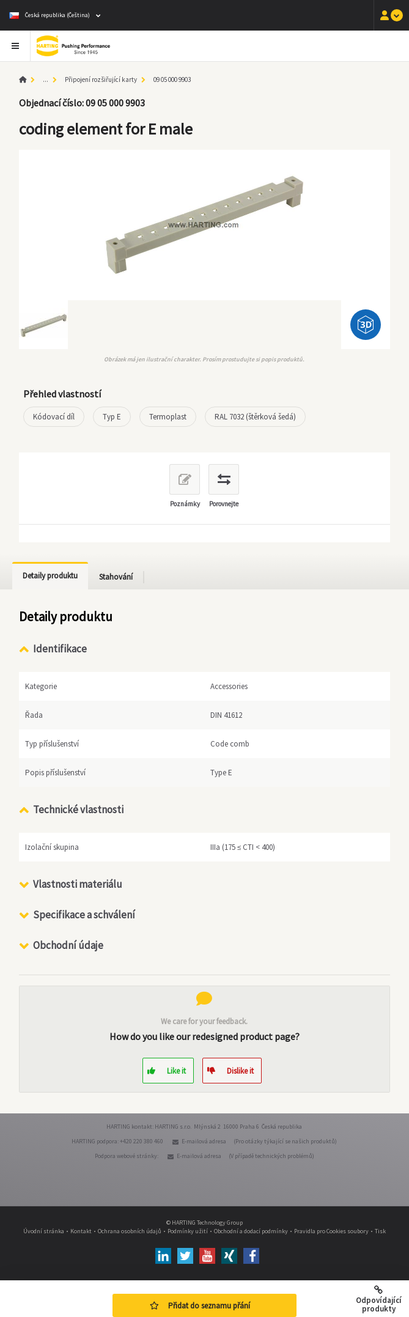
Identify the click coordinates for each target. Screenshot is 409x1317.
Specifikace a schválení (84, 914)
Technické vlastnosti (78, 809)
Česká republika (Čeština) (49, 15)
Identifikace (60, 648)
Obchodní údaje (68, 945)
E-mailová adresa (204, 1141)
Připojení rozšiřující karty (101, 79)
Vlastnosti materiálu (77, 884)
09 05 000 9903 (172, 79)
